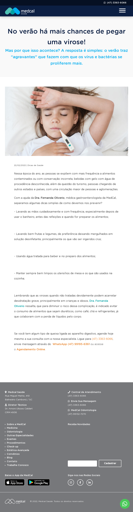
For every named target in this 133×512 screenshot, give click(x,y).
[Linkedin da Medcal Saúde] (89, 482)
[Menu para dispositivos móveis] (122, 11)
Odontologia (14, 432)
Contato (12, 461)
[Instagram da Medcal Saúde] (71, 482)
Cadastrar (110, 463)
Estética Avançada (18, 450)
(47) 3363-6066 (116, 3)
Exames (11, 439)
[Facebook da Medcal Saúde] (80, 482)
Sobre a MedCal (16, 424)
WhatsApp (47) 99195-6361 (71, 344)
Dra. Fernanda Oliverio (50, 198)
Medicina (12, 428)
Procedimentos (16, 443)
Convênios (13, 454)
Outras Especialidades (20, 435)
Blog (9, 458)
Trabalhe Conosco (18, 465)
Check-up (12, 447)
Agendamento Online (31, 349)
